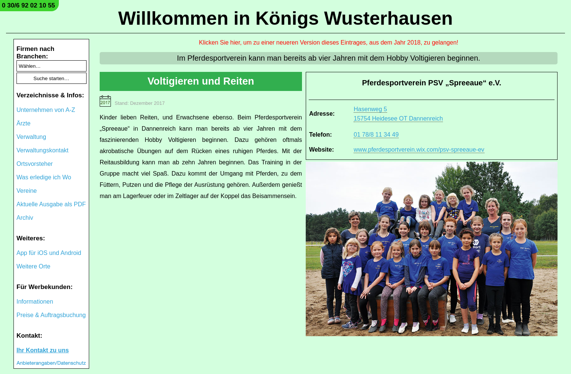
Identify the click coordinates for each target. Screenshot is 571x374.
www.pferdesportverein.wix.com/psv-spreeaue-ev (419, 149)
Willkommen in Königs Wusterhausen (285, 18)
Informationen (34, 301)
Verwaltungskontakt (42, 150)
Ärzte (23, 123)
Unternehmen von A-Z (45, 110)
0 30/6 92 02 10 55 (28, 5)
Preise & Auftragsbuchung (51, 315)
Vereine (26, 191)
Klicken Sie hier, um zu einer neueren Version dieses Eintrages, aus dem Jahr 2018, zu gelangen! (328, 42)
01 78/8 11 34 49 (376, 134)
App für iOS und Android (48, 253)
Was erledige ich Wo (43, 177)
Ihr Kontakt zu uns (42, 350)
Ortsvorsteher (34, 164)
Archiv (24, 218)
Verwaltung (31, 137)
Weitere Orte (33, 266)
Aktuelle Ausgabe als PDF (51, 204)
